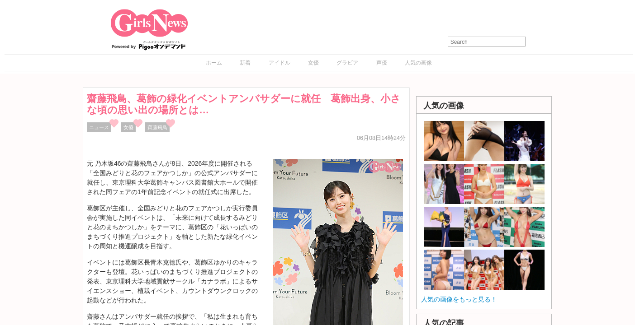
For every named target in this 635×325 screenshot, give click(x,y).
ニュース (99, 127)
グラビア (347, 63)
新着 (245, 63)
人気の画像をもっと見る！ (459, 299)
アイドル (279, 63)
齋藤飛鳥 (157, 127)
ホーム (214, 63)
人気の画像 (418, 63)
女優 (313, 63)
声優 (381, 63)
